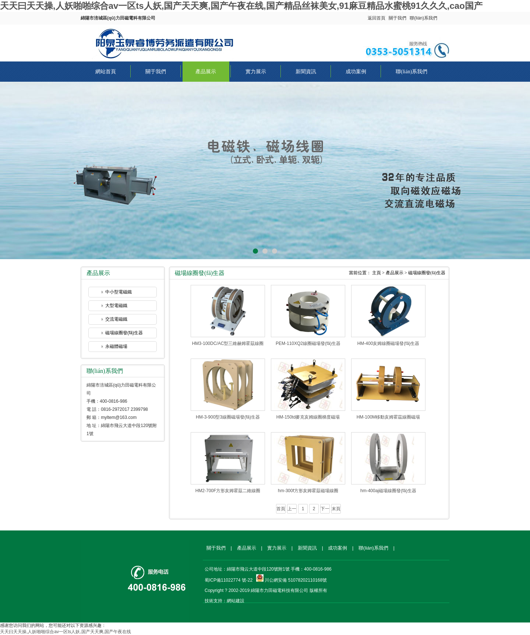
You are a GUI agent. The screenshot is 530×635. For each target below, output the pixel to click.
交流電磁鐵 (116, 319)
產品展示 (205, 71)
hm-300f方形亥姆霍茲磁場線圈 (308, 490)
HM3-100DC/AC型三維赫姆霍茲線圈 (228, 343)
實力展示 (255, 71)
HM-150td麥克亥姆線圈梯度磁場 (308, 417)
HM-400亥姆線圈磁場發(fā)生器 (388, 343)
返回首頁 (376, 18)
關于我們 (397, 18)
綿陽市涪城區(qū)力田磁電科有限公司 (166, 41)
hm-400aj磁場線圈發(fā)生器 (388, 490)
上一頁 (291, 510)
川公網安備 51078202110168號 (296, 580)
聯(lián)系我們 (423, 18)
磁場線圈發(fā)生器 (124, 332)
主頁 (376, 272)
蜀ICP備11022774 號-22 (228, 580)
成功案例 (356, 71)
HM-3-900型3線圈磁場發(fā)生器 (228, 417)
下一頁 (325, 510)
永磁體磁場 (116, 346)
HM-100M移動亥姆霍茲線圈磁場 (388, 417)
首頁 (280, 508)
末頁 (336, 508)
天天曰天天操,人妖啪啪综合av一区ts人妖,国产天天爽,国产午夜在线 (65, 631)
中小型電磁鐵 (118, 291)
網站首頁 (105, 71)
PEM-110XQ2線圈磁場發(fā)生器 (308, 343)
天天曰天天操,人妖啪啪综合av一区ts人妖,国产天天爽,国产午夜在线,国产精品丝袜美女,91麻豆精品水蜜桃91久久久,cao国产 (241, 6)
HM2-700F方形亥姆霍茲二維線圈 (228, 490)
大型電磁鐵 (116, 305)
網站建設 (235, 600)
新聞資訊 (306, 71)
